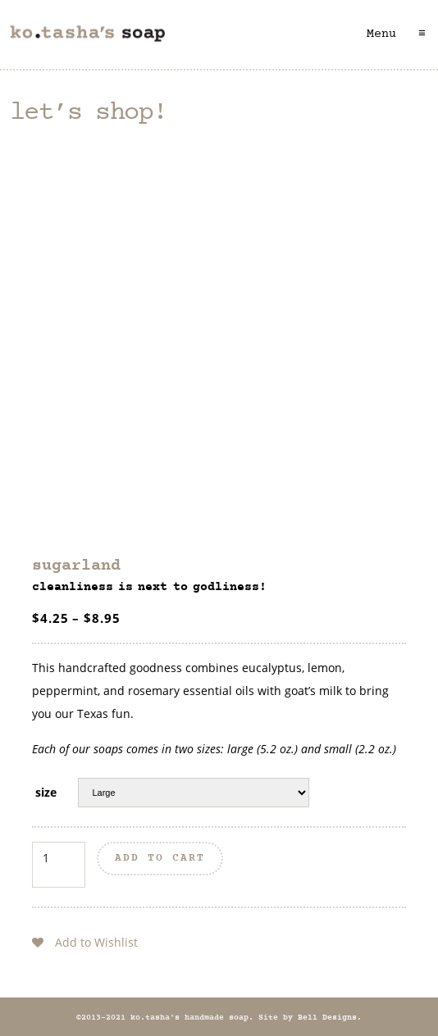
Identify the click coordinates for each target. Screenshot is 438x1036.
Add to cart (160, 858)
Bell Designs (327, 1018)
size (46, 792)
